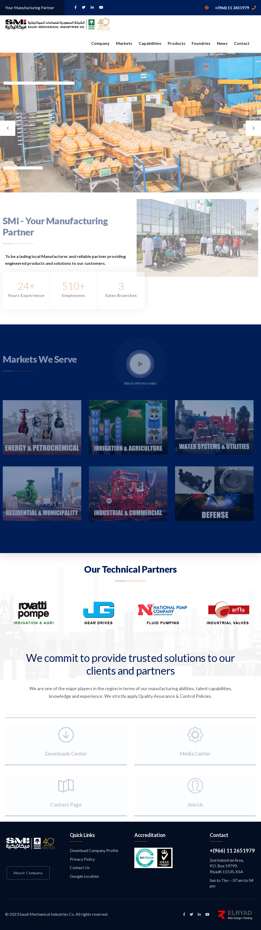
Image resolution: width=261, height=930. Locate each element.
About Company (28, 873)
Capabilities (150, 43)
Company (100, 43)
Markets (124, 43)
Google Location (84, 876)
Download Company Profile (94, 850)
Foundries (201, 43)
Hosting (247, 918)
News (222, 43)
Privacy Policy (82, 859)
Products (176, 43)
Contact (242, 43)
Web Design (234, 918)
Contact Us (80, 867)
